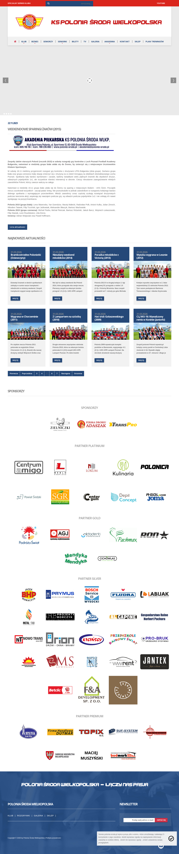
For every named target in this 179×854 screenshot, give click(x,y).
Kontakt (125, 41)
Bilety (75, 41)
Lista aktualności (17, 227)
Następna (65, 373)
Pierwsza (14, 373)
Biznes (34, 41)
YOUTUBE (161, 3)
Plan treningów (155, 41)
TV (84, 41)
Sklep (138, 41)
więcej (15, 298)
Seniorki (62, 41)
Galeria (95, 41)
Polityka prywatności (53, 838)
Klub (23, 41)
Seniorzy (48, 41)
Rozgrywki (23, 815)
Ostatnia (78, 373)
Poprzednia (27, 373)
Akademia (109, 41)
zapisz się (161, 820)
